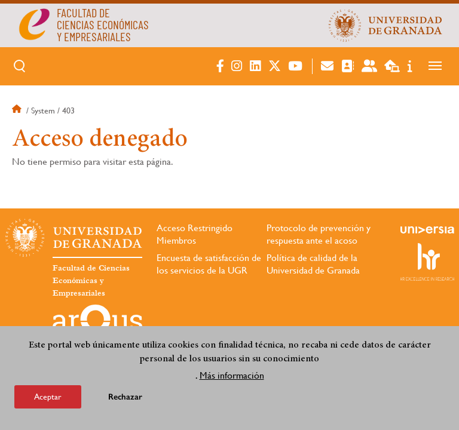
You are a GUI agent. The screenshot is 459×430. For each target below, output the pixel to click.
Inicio (18, 110)
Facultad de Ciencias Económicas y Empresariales (91, 280)
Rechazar (125, 397)
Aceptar (48, 396)
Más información (232, 375)
